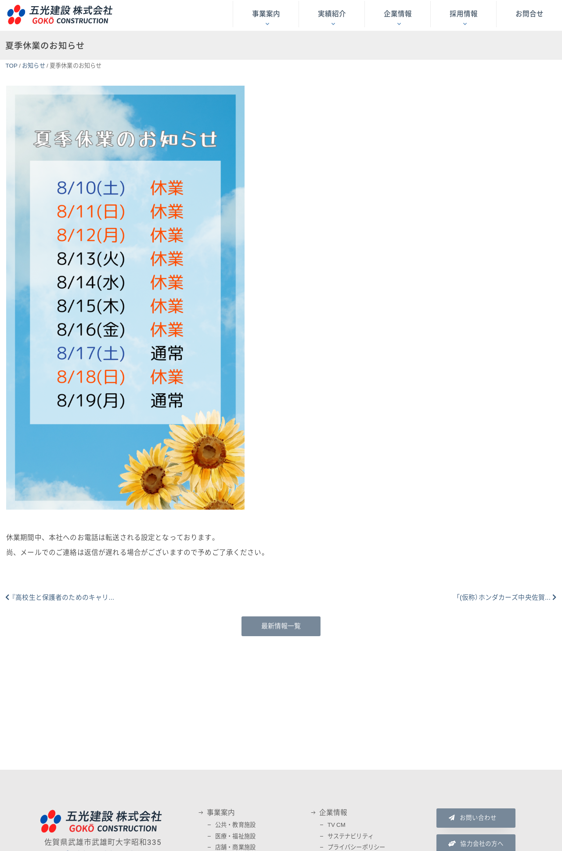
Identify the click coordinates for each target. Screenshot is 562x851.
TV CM (337, 825)
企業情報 (398, 14)
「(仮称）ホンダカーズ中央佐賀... (503, 597)
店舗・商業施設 (235, 847)
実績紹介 (332, 14)
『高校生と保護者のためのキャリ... (62, 597)
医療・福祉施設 (235, 836)
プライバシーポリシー (356, 847)
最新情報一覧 (281, 626)
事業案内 (266, 14)
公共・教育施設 (235, 825)
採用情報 (464, 14)
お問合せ (529, 14)
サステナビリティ (351, 836)
